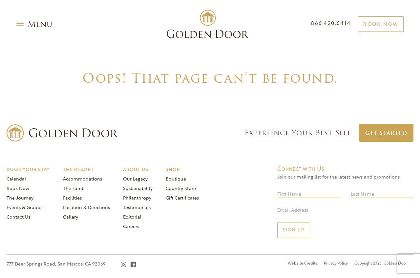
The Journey (20, 198)
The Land (73, 188)
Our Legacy (135, 179)
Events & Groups (24, 207)
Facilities (72, 198)
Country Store (181, 188)
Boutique (176, 179)
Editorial (132, 217)
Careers (131, 227)
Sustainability (138, 188)
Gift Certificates (182, 198)
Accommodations (82, 179)
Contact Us (18, 217)
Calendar (16, 179)
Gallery (70, 217)
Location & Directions (86, 207)
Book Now (380, 24)
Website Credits (302, 264)
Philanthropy (137, 198)
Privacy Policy (336, 264)
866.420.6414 (331, 23)
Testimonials (137, 207)
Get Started (386, 133)
